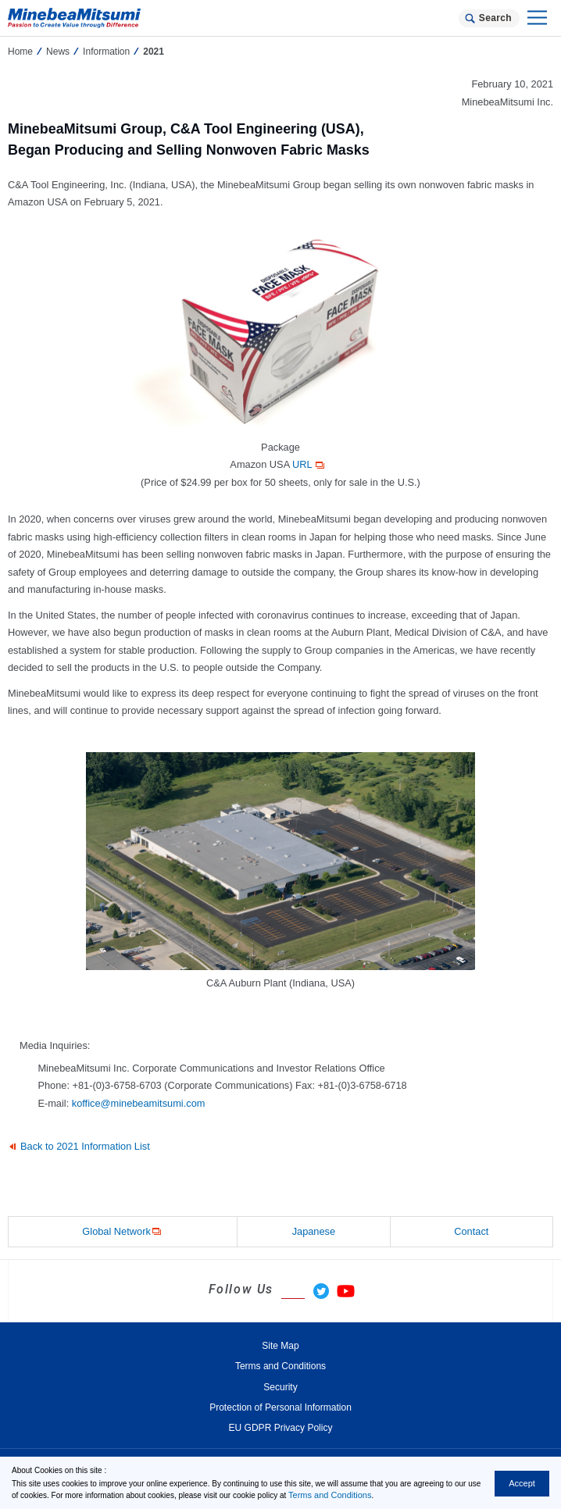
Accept (522, 1483)
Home (20, 51)
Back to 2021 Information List (85, 1146)
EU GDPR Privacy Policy (281, 1427)
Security (280, 1387)
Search (495, 17)
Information (106, 51)
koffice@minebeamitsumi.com (138, 1103)
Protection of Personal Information (280, 1407)
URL (309, 464)
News (58, 51)
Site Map (280, 1345)
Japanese (314, 1231)
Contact (471, 1231)
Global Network (122, 1232)
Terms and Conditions (329, 1495)
